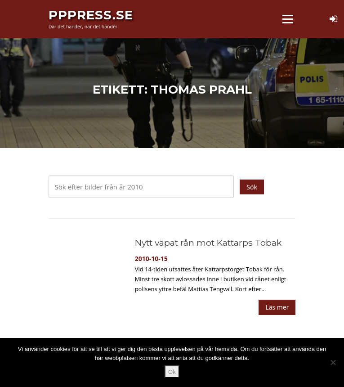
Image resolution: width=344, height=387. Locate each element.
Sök (251, 187)
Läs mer (277, 307)
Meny (287, 19)
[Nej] (332, 362)
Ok (172, 372)
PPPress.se (91, 14)
